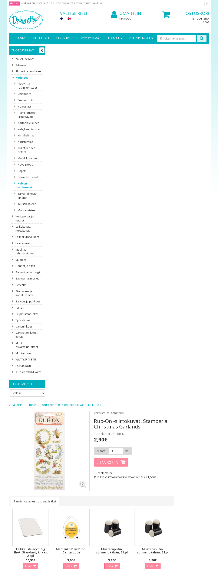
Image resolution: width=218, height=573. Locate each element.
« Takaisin (56, 50)
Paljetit (22, 171)
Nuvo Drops (25, 164)
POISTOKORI (24, 366)
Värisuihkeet (24, 326)
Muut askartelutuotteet (27, 345)
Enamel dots (26, 100)
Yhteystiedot (18, 495)
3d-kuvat (21, 65)
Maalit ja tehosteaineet (25, 251)
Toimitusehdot (50, 495)
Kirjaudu (125, 18)
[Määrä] (152, 95)
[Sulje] (206, 3)
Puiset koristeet (28, 177)
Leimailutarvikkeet (27, 237)
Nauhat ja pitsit (25, 266)
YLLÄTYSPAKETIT (26, 359)
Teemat (115, 38)
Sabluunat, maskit (27, 278)
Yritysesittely (18, 489)
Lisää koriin (145, 107)
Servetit (21, 285)
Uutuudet (41, 38)
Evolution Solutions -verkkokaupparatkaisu (182, 566)
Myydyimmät (90, 38)
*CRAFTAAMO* (25, 59)
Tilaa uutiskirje (75, 465)
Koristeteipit (25, 142)
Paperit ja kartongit (28, 272)
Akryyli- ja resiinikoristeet (27, 85)
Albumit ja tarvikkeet (29, 71)
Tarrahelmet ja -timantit (28, 196)
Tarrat (19, 307)
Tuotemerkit (21, 384)
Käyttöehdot (48, 501)
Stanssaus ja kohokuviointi (24, 293)
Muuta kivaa (24, 353)
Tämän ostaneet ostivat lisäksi (75, 143)
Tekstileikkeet (27, 204)
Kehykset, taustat (29, 129)
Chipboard (24, 94)
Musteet (21, 260)
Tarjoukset (65, 38)
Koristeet (22, 77)
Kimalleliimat (26, 135)
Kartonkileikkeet (28, 123)
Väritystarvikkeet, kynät (27, 335)
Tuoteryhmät (22, 50)
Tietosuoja (47, 489)
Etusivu (20, 38)
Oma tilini (126, 13)
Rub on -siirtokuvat (25, 185)
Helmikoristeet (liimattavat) (27, 115)
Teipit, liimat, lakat (27, 314)
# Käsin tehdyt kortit (28, 372)
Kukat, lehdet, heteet (26, 150)
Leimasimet (23, 243)
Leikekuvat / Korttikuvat (23, 229)
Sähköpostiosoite (75, 448)
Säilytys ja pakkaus (28, 301)
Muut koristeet (27, 210)
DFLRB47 (135, 50)
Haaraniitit (24, 106)
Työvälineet (23, 320)
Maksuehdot (48, 508)
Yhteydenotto (141, 38)
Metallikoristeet (28, 158)
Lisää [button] (68, 206)
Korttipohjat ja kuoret (25, 218)
